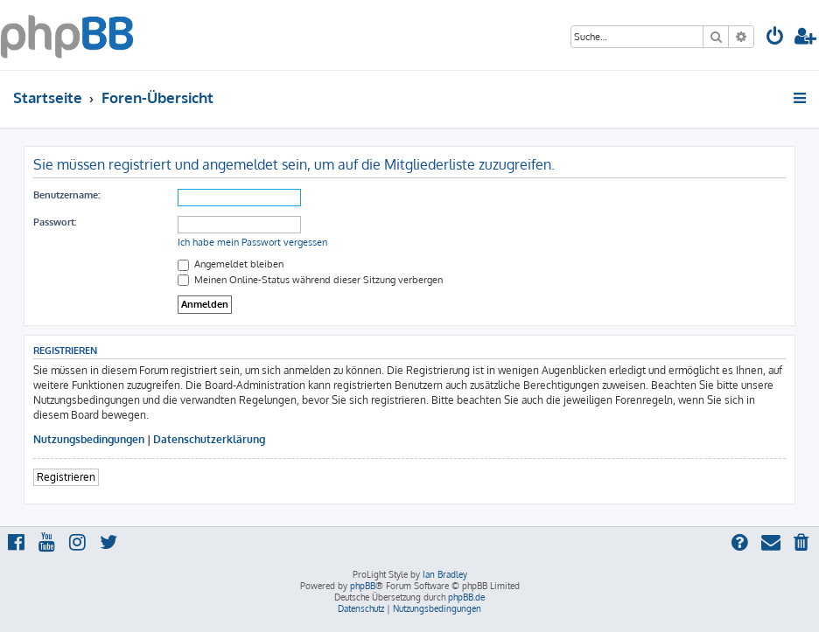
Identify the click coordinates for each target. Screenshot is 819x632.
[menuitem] (775, 38)
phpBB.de (466, 597)
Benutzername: (66, 195)
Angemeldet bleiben (231, 264)
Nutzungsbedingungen (88, 439)
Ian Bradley (445, 574)
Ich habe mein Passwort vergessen (252, 242)
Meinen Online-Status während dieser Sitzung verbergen (310, 280)
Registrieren (66, 476)
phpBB (362, 585)
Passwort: (54, 222)
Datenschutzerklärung (209, 439)
